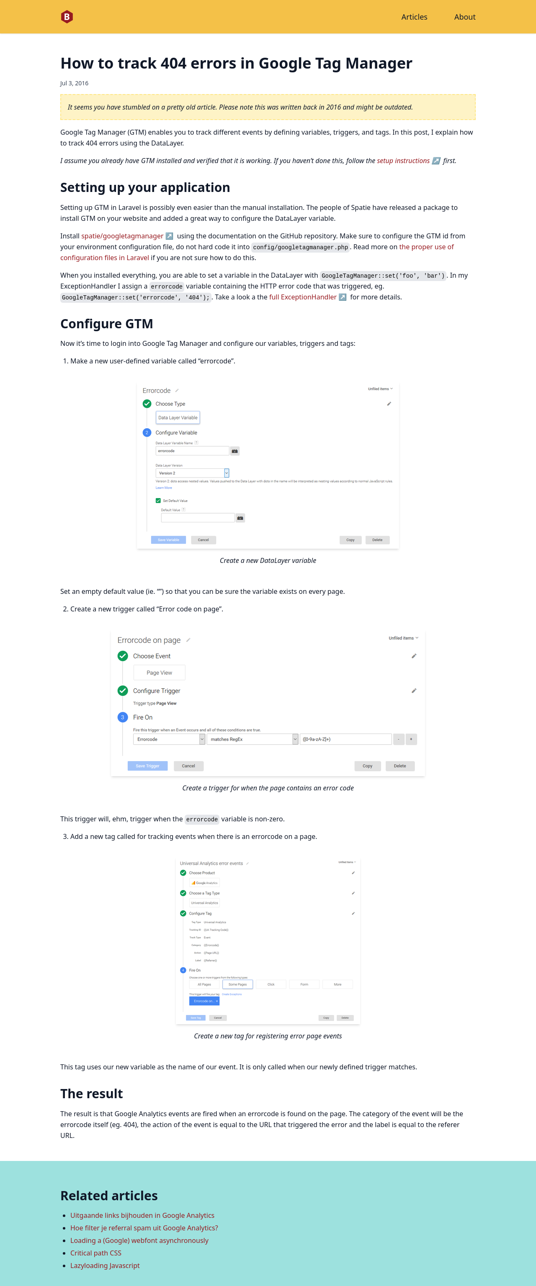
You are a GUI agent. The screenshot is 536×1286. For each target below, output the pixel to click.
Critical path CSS (95, 1253)
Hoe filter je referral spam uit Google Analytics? (144, 1227)
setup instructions (403, 160)
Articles (415, 17)
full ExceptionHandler (303, 297)
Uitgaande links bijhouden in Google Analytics (142, 1215)
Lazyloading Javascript (105, 1265)
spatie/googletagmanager (122, 235)
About (465, 17)
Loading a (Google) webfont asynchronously (139, 1240)
